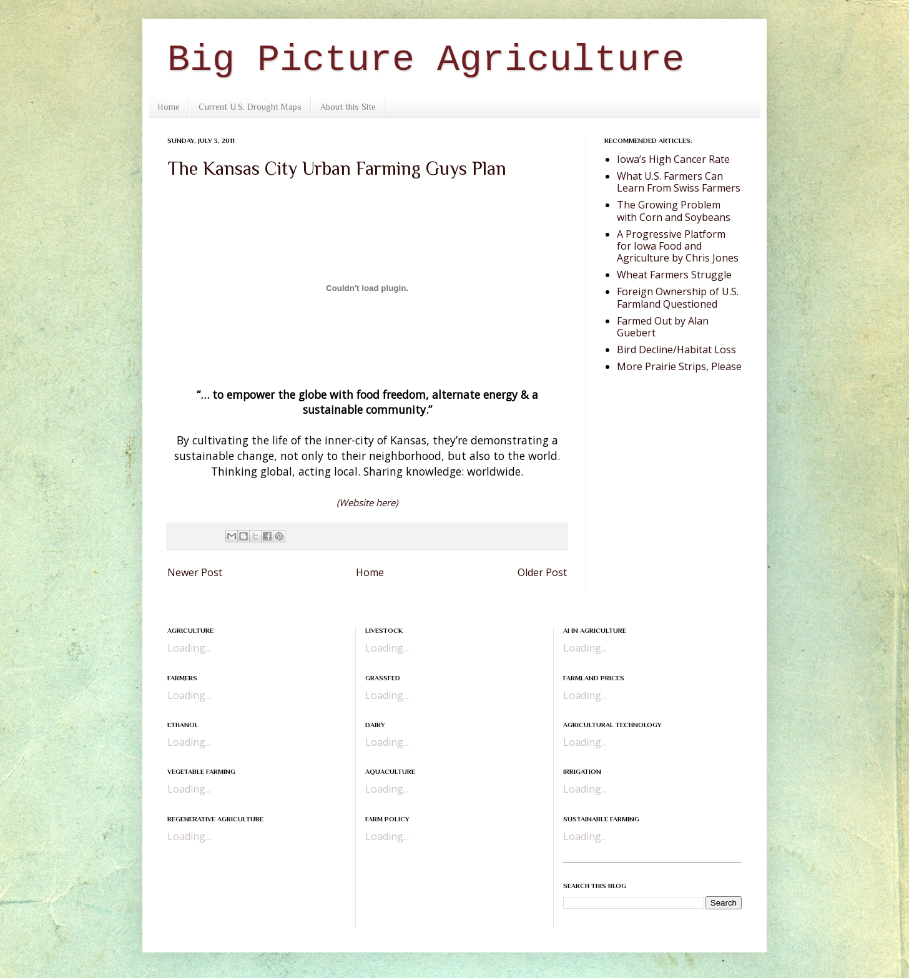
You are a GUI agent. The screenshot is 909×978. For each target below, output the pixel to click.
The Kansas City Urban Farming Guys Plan (336, 168)
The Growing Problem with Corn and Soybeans (673, 210)
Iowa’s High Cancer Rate (673, 159)
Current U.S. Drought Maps (250, 107)
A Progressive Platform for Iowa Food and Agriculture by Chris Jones (678, 246)
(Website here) (367, 502)
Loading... (189, 648)
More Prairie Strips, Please (679, 366)
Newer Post (194, 572)
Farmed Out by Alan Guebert (663, 327)
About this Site (348, 107)
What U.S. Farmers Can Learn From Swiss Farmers (678, 182)
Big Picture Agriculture (425, 60)
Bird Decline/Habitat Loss (676, 349)
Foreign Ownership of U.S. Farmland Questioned (678, 297)
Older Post (542, 572)
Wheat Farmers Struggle (674, 274)
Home (168, 107)
